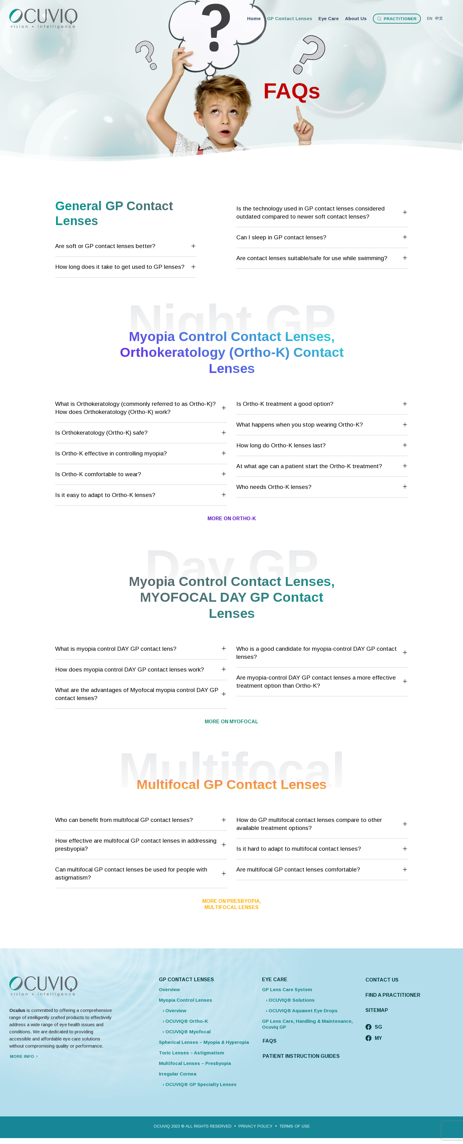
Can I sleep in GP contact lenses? (322, 237)
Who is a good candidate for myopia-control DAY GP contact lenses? (322, 652)
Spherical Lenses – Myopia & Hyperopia (204, 1042)
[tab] (126, 246)
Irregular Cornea (177, 1073)
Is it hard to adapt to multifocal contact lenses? (322, 849)
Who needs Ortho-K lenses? (322, 487)
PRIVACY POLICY (255, 1126)
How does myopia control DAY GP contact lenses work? (141, 670)
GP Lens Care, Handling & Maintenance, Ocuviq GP (307, 1024)
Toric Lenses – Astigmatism (191, 1052)
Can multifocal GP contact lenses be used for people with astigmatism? (141, 873)
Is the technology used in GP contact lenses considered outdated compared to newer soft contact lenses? (322, 212)
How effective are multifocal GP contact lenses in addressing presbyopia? (141, 844)
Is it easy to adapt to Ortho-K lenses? (141, 495)
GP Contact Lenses (289, 18)
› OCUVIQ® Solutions (288, 1000)
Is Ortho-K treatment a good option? (322, 404)
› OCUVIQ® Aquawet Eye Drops (300, 1010)
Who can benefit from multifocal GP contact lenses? (141, 820)
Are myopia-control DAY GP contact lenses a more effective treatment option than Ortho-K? (322, 681)
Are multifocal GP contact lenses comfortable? (322, 870)
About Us (356, 18)
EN (430, 18)
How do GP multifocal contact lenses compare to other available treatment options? (322, 824)
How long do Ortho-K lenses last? (322, 445)
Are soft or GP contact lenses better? (126, 246)
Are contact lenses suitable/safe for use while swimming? (322, 258)
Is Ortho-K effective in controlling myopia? (141, 454)
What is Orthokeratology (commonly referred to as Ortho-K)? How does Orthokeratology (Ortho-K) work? (141, 408)
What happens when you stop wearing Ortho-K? (322, 425)
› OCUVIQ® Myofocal (185, 1031)
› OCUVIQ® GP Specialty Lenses (198, 1084)
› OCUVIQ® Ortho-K (183, 1021)
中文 (439, 18)
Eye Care (328, 18)
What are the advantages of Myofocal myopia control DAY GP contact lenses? (141, 694)
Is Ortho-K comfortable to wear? (141, 474)
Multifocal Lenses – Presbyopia (195, 1063)
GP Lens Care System (287, 989)
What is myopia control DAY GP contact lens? (141, 649)
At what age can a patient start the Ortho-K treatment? (322, 466)
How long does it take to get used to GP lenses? (126, 267)
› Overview (172, 1010)
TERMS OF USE (294, 1126)
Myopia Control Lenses (185, 1000)
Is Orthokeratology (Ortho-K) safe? (141, 433)
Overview (169, 989)
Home (254, 18)
